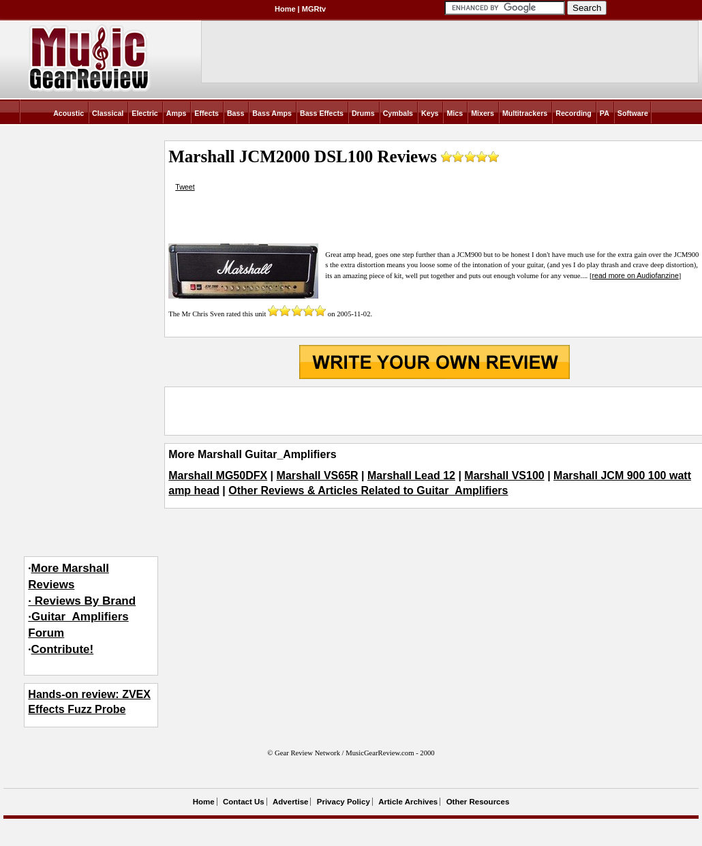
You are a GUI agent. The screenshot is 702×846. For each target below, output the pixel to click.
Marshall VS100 (504, 475)
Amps (176, 113)
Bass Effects (322, 113)
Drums (363, 113)
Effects (206, 113)
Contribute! (62, 649)
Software (632, 113)
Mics (454, 113)
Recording (573, 113)
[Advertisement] (434, 411)
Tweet (184, 187)
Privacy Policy (343, 802)
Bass (235, 113)
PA (604, 113)
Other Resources (478, 802)
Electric (145, 113)
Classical (107, 113)
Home (285, 9)
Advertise (290, 802)
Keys (429, 113)
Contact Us (243, 802)
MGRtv (314, 9)
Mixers (482, 113)
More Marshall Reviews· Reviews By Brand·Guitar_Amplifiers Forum (82, 600)
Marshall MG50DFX (217, 475)
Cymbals (398, 113)
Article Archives (408, 802)
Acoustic (68, 113)
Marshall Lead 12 (411, 475)
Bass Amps (272, 113)
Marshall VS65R (317, 475)
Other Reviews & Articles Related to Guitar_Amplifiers (368, 490)
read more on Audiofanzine (635, 275)
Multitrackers (524, 113)
